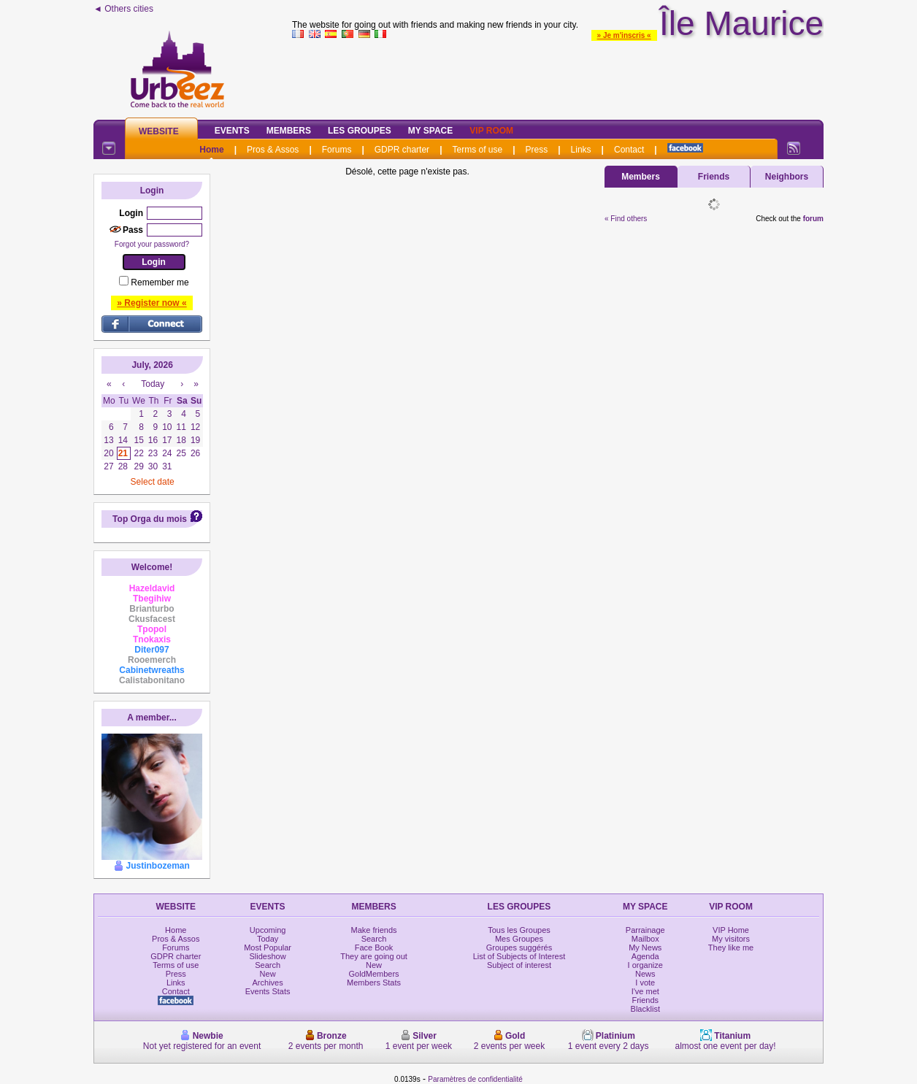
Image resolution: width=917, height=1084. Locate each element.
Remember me (159, 282)
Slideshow (268, 956)
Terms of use (477, 150)
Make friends (374, 930)
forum (813, 219)
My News (645, 947)
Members (288, 131)
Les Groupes (359, 131)
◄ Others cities (123, 9)
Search (267, 965)
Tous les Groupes (519, 930)
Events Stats (268, 991)
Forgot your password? (152, 244)
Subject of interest (519, 965)
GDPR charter (402, 150)
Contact (629, 150)
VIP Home (731, 930)
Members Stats (374, 982)
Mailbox (645, 938)
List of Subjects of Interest (519, 956)
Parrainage (645, 930)
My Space (430, 131)
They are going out (373, 956)
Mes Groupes (519, 938)
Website (159, 131)
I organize (645, 965)
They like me (730, 947)
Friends (713, 177)
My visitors (731, 938)
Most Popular (267, 947)
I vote (645, 982)
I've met (645, 991)
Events (232, 131)
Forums (337, 150)
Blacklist (645, 1008)
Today (267, 938)
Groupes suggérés (519, 947)
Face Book (374, 947)
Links (581, 150)
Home (211, 150)
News (645, 973)
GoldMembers (374, 973)
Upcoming (268, 930)
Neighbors (786, 177)
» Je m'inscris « (624, 35)
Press (537, 150)
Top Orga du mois (149, 519)
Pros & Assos (273, 150)
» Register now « (151, 303)
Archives (268, 982)
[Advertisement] (558, 76)
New (268, 973)
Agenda (645, 956)
